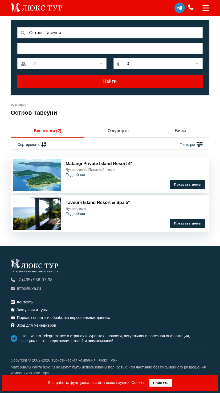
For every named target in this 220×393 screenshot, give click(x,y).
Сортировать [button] (32, 144)
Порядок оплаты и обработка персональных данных (60, 317)
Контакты (22, 302)
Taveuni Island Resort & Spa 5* (98, 202)
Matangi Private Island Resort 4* (99, 163)
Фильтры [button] (191, 144)
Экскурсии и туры (29, 310)
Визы (180, 131)
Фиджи (19, 105)
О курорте (118, 131)
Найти (110, 81)
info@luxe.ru (26, 288)
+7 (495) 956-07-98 (31, 280)
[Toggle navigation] (203, 8)
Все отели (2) (47, 131)
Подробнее (75, 175)
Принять (161, 383)
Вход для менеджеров (33, 325)
